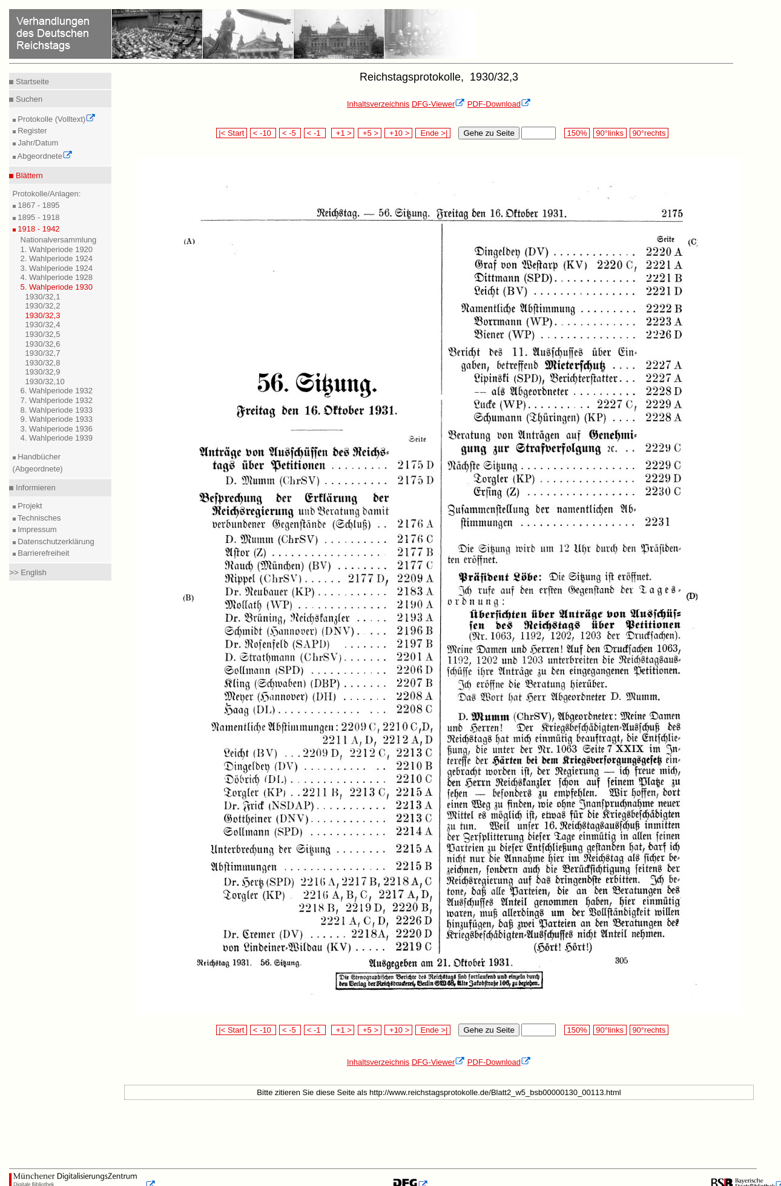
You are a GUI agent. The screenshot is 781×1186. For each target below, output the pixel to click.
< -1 (315, 133)
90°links (610, 133)
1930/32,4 (43, 324)
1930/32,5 (43, 334)
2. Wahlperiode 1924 (57, 258)
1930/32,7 (43, 353)
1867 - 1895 (38, 205)
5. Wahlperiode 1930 (57, 287)
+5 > (369, 133)
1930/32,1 (43, 296)
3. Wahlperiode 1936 (57, 428)
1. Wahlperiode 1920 (57, 249)
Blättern (27, 175)
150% (577, 133)
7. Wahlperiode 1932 (57, 400)
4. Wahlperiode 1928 (57, 277)
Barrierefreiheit (43, 553)
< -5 (290, 133)
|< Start (231, 133)
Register (31, 130)
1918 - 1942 (38, 228)
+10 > (398, 133)
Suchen (27, 99)
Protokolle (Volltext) (56, 119)
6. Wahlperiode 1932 (57, 390)
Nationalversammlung (59, 239)
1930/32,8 (43, 362)
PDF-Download (499, 103)
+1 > (343, 133)
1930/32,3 (43, 315)
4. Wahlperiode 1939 (57, 437)
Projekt (29, 505)
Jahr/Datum (37, 142)
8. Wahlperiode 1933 (57, 410)
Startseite (31, 81)
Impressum (36, 529)
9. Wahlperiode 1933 (57, 419)
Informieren (34, 487)
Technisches (38, 517)
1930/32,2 (43, 305)
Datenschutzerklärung (55, 541)
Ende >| (433, 133)
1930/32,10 (45, 381)
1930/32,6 (43, 343)
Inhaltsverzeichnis (378, 103)
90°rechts (649, 133)
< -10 (263, 133)
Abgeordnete (44, 156)
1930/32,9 (43, 371)
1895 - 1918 (38, 217)
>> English (27, 572)
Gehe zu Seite (488, 133)
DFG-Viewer (438, 103)
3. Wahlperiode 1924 (57, 268)
